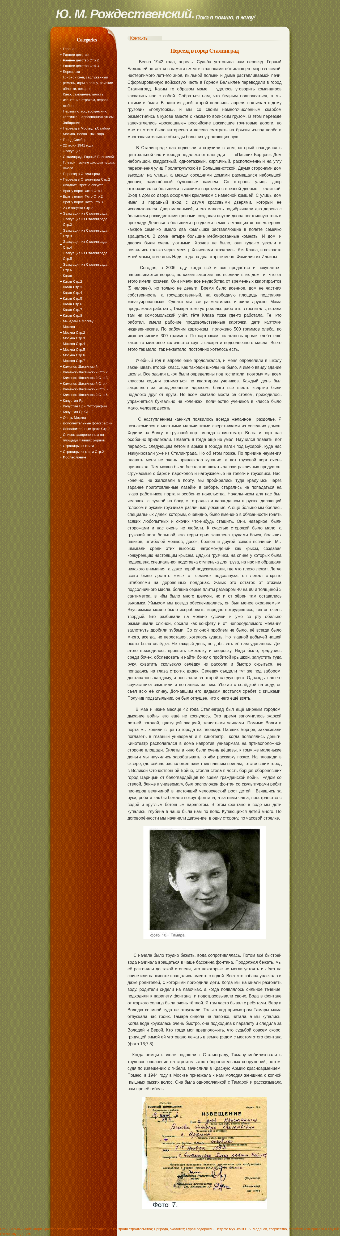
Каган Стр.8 (72, 316)
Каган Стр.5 (72, 298)
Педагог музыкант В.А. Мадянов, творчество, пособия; (259, 1229)
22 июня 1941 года (78, 145)
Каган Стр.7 (72, 310)
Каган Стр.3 (72, 287)
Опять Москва (74, 418)
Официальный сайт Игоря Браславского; (33, 1229)
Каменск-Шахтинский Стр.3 (85, 378)
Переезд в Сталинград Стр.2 (86, 179)
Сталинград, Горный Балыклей (88, 157)
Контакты (139, 38)
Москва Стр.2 (74, 333)
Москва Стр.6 (74, 355)
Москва (69, 327)
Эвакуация (71, 151)
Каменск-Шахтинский (80, 367)
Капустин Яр (73, 401)
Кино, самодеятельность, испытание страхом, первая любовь (86, 100)
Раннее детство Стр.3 (81, 66)
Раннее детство (76, 55)
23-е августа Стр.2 (78, 208)
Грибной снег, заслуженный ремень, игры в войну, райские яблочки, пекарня (88, 83)
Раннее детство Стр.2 (81, 60)
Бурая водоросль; (200, 1229)
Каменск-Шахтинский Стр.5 (85, 389)
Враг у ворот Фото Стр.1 (83, 191)
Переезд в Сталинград (81, 174)
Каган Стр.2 (72, 281)
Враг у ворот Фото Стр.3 (83, 202)
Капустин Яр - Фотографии (85, 406)
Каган (67, 276)
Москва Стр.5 (74, 350)
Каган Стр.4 (72, 293)
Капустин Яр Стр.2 (78, 412)
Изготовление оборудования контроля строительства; (110, 1229)
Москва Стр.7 (74, 361)
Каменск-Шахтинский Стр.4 (85, 384)
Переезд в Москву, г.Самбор (86, 128)
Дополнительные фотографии (87, 423)
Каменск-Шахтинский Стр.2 (85, 372)
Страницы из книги (78, 446)
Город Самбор (74, 140)
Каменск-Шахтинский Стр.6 (85, 395)
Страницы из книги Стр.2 (83, 452)
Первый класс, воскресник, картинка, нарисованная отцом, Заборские (89, 117)
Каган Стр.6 (72, 304)
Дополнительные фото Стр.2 (86, 429)
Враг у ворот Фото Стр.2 (83, 196)
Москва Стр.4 (74, 344)
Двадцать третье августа (83, 185)
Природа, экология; (169, 1229)
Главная (69, 49)
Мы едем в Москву (78, 321)
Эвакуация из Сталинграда (85, 213)
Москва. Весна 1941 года (83, 134)
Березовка (71, 72)
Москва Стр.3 (74, 338)
